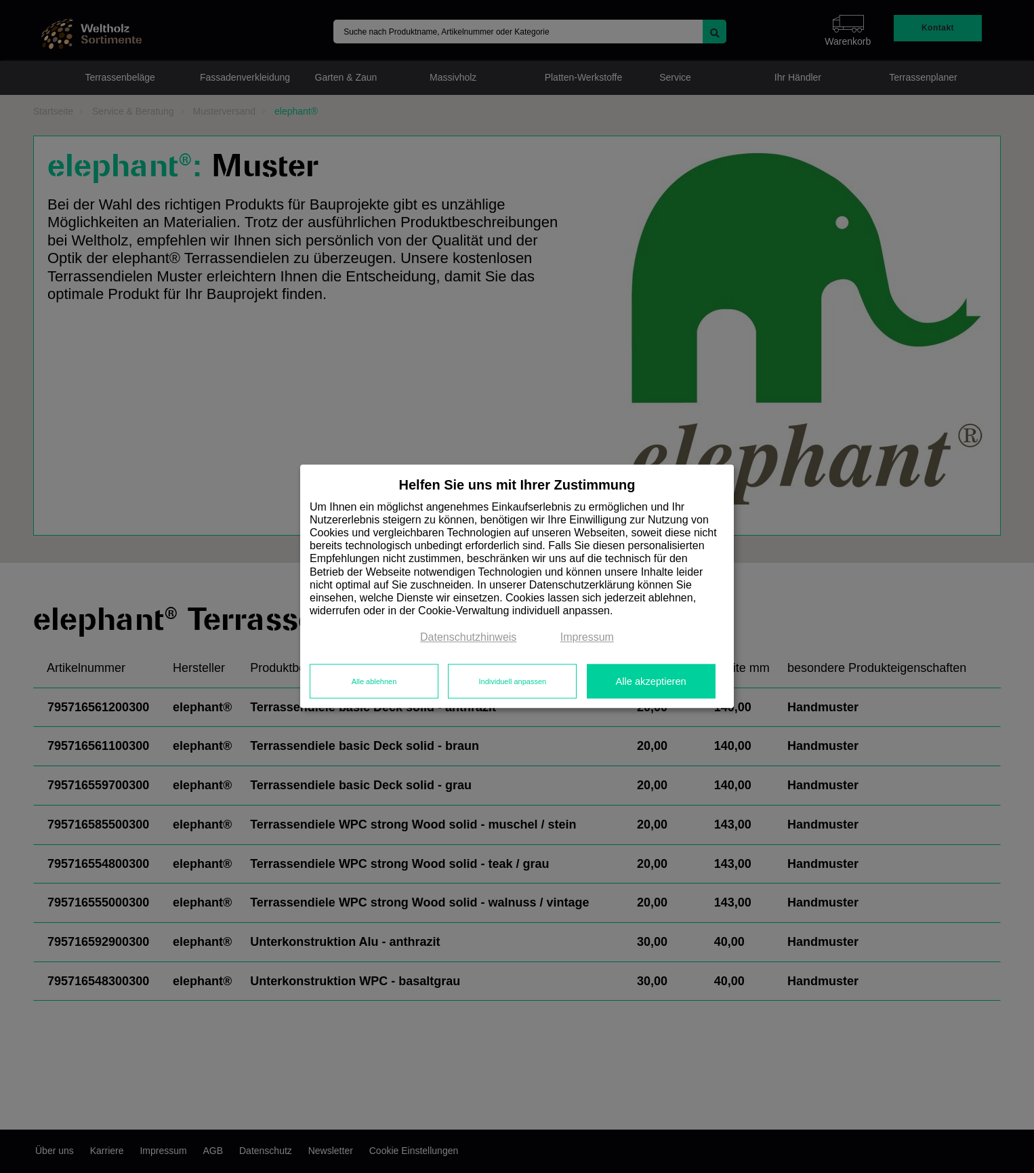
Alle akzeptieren (650, 681)
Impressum (587, 637)
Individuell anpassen (512, 681)
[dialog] (517, 586)
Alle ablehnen (374, 681)
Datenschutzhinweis (468, 637)
